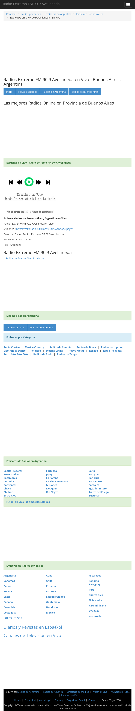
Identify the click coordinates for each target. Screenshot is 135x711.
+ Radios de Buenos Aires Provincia (24, 258)
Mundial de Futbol (120, 691)
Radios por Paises (30, 14)
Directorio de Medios (78, 691)
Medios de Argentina (28, 691)
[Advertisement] (67, 49)
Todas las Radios (27, 91)
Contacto (93, 700)
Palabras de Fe (69, 695)
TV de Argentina (15, 327)
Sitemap (59, 700)
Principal (11, 14)
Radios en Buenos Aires (89, 14)
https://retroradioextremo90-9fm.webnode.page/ (44, 229)
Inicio (9, 91)
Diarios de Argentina (41, 327)
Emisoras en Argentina (58, 14)
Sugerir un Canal (76, 700)
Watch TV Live (100, 691)
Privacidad (30, 700)
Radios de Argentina (54, 91)
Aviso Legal (45, 700)
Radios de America (53, 691)
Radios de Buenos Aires (84, 91)
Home (17, 700)
